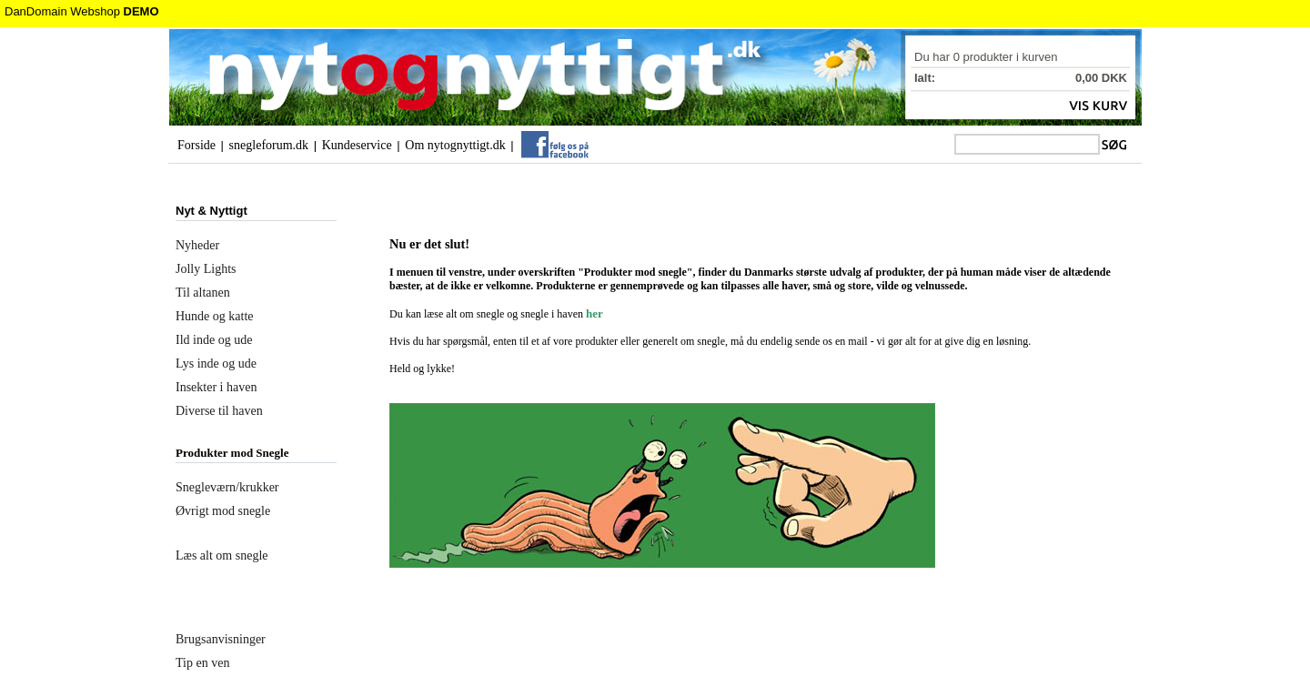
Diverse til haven (219, 411)
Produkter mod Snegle (232, 453)
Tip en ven (202, 663)
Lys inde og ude (216, 363)
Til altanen (203, 292)
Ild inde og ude (214, 340)
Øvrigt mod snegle (223, 511)
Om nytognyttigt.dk (455, 145)
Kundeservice (357, 145)
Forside (196, 145)
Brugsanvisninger (221, 639)
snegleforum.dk (268, 145)
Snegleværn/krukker (227, 487)
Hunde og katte (215, 316)
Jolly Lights (206, 269)
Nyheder (197, 245)
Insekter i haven (216, 387)
